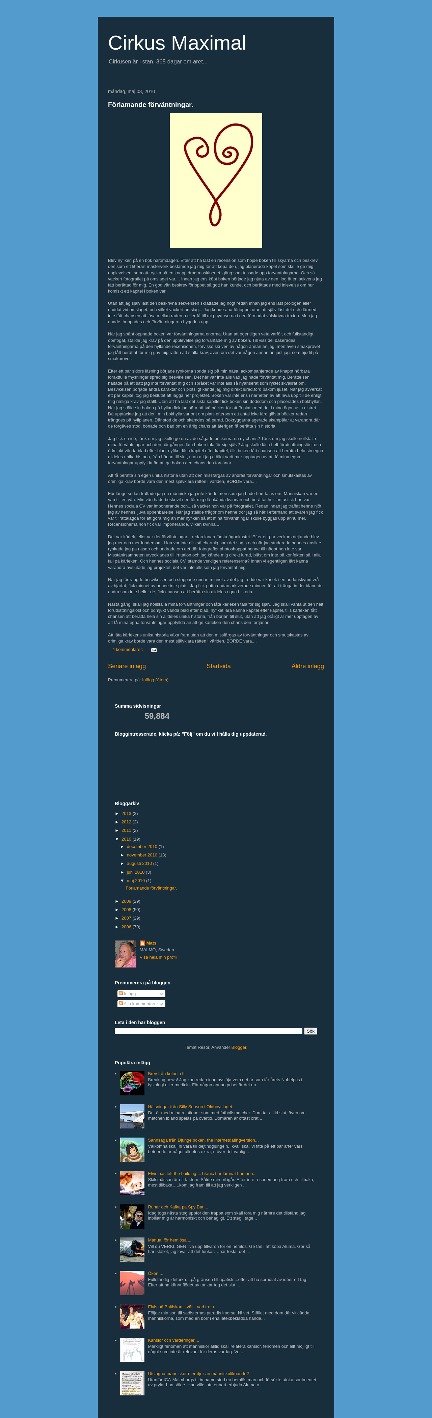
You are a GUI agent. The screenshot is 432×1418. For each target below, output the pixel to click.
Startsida (219, 666)
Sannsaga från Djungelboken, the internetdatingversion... (203, 1140)
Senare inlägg (127, 666)
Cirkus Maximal (177, 42)
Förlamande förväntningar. (150, 104)
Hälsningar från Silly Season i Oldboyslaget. (190, 1106)
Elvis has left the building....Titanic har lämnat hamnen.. (201, 1173)
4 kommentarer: (128, 649)
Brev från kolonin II (166, 1073)
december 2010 (143, 846)
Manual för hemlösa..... (170, 1240)
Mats (151, 943)
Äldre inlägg (308, 666)
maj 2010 (136, 880)
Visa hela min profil (158, 957)
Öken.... (155, 1273)
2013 (127, 813)
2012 (127, 821)
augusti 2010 (140, 863)
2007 (127, 918)
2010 (127, 839)
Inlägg (127, 993)
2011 (127, 830)
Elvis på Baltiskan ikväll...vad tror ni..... (185, 1306)
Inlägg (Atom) (155, 679)
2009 (127, 901)
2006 (127, 926)
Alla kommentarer (138, 1003)
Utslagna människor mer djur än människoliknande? (198, 1373)
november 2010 (143, 854)
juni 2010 (136, 872)
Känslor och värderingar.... (173, 1340)
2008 (127, 909)
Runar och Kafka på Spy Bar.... (178, 1206)
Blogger (239, 1047)
